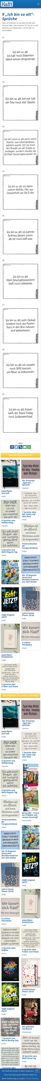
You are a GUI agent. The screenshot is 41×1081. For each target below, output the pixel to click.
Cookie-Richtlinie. (32, 1078)
